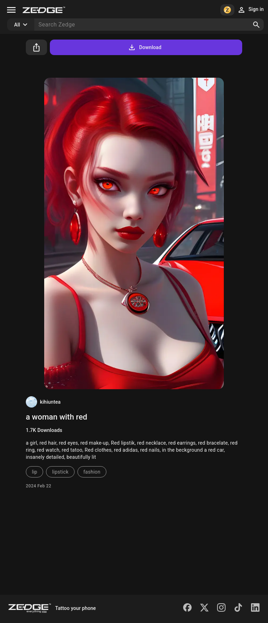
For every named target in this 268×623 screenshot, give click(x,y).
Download (144, 47)
